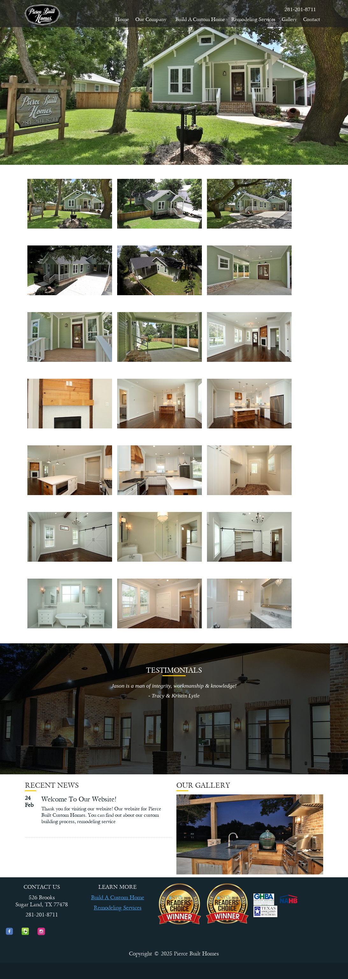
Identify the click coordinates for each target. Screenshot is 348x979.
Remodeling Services (253, 19)
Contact (311, 19)
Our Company (152, 19)
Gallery (289, 19)
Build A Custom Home (200, 19)
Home (122, 19)
